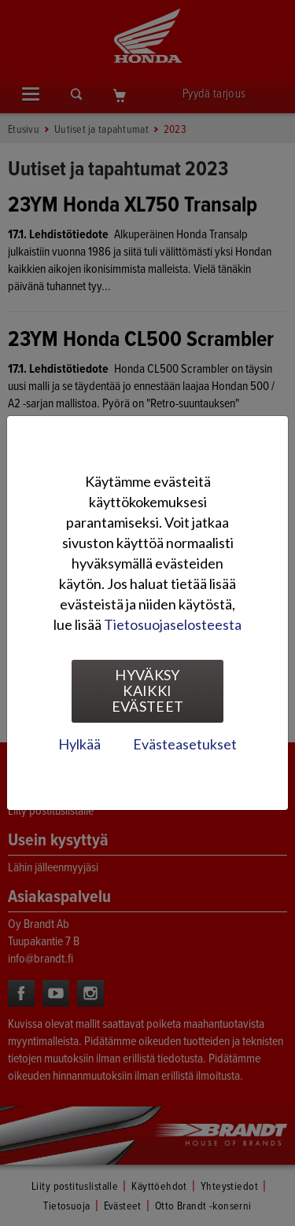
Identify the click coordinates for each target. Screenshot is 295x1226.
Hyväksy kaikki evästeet (148, 690)
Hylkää (79, 744)
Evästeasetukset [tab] (185, 744)
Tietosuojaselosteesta (173, 624)
